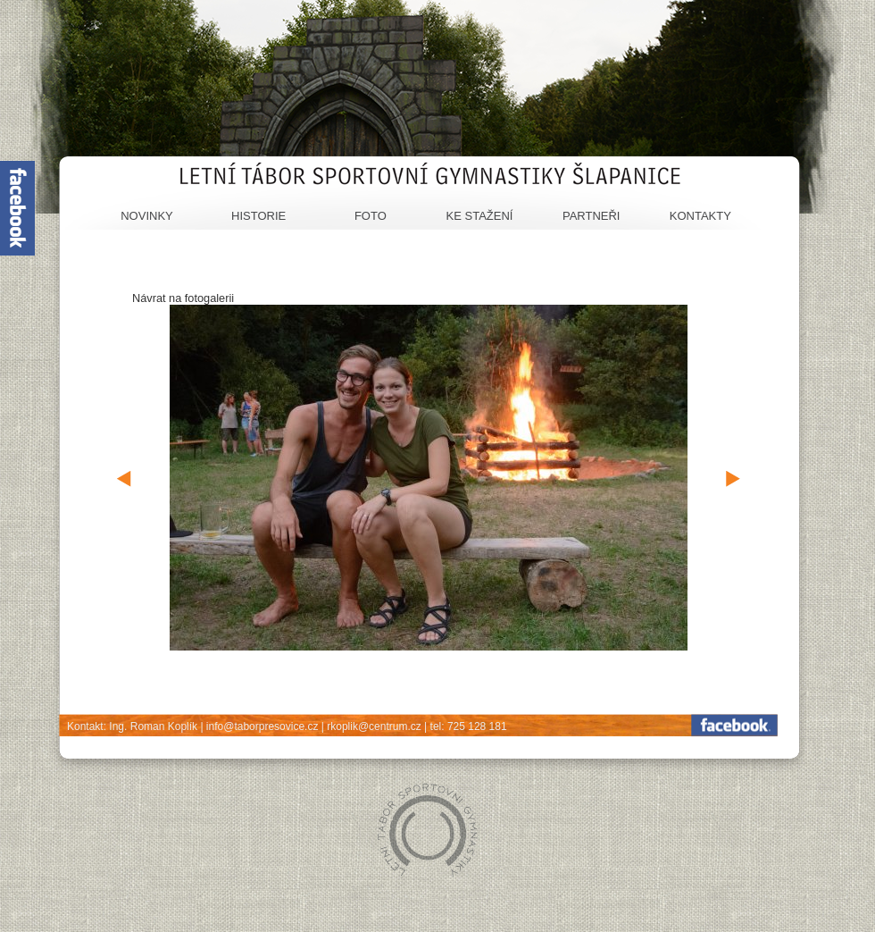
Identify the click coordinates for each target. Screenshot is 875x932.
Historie (258, 216)
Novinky (147, 216)
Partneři (591, 216)
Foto (370, 216)
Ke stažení (479, 216)
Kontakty (700, 216)
